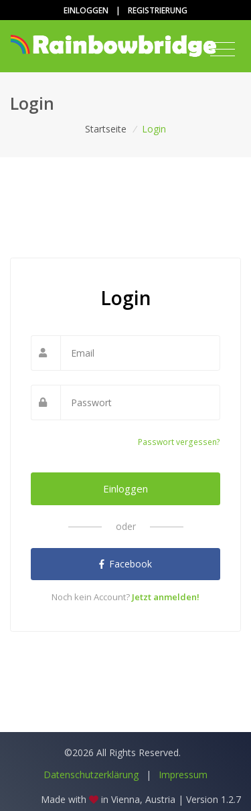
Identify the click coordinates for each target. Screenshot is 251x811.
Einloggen (86, 10)
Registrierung (157, 10)
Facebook (125, 563)
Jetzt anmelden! (165, 597)
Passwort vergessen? (179, 442)
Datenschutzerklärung (91, 774)
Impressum (183, 774)
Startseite (106, 128)
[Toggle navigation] (222, 49)
